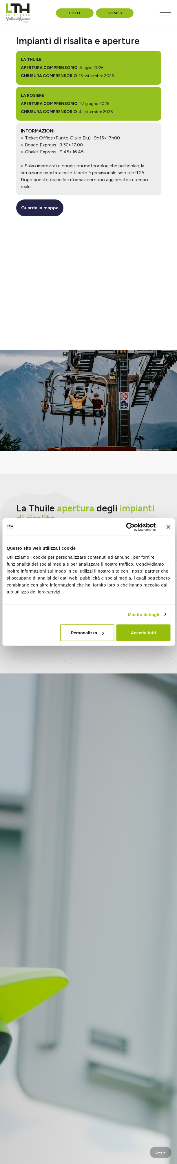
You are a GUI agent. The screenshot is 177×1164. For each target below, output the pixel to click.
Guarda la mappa (40, 207)
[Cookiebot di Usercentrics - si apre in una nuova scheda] (130, 526)
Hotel (75, 13)
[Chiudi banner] (168, 527)
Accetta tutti (143, 632)
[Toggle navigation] (165, 14)
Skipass (114, 13)
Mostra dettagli (143, 614)
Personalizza (87, 632)
